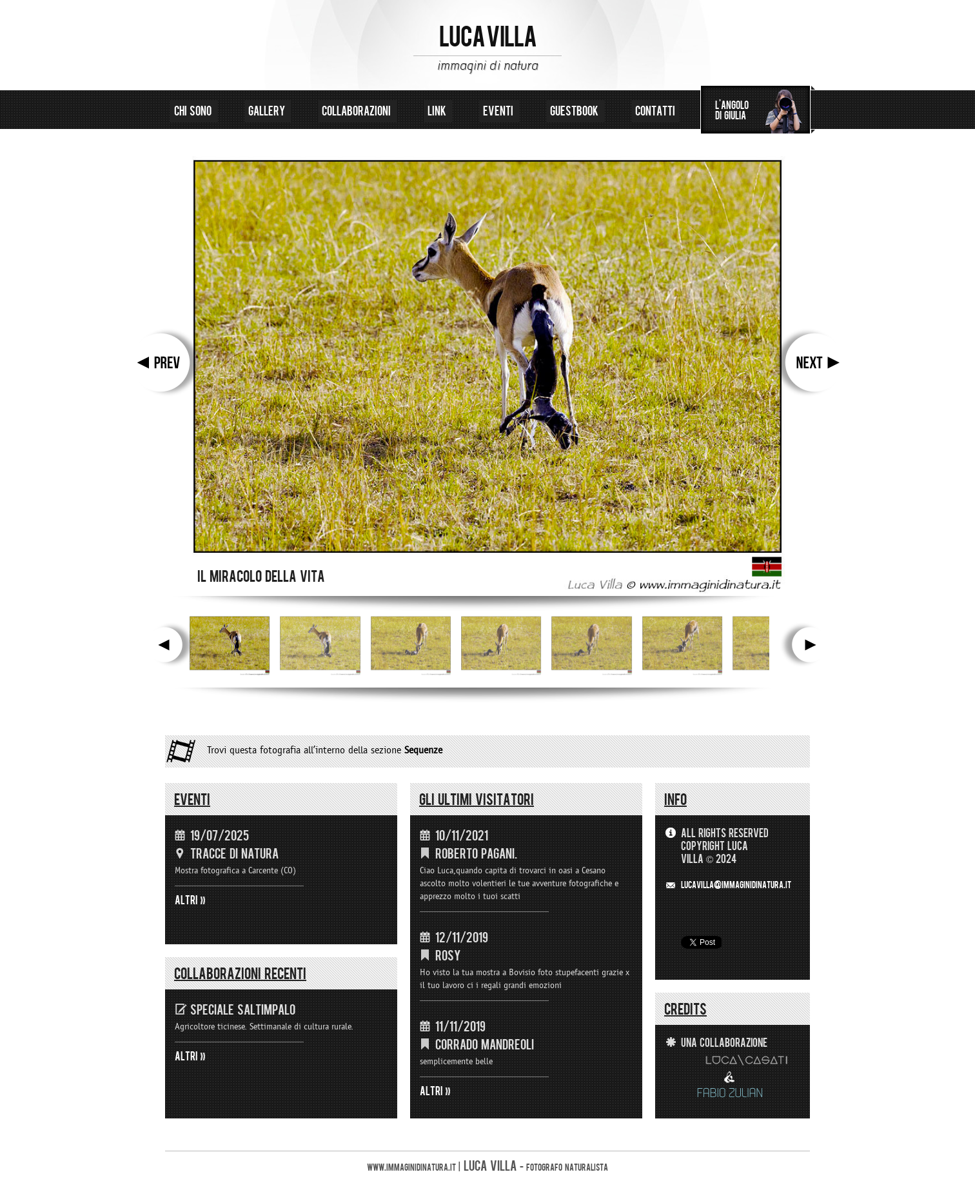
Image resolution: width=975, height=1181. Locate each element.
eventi (499, 111)
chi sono (194, 111)
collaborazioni (357, 111)
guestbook (575, 111)
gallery (268, 111)
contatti (655, 111)
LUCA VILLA (488, 37)
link (438, 111)
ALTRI (186, 900)
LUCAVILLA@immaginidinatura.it (736, 885)
